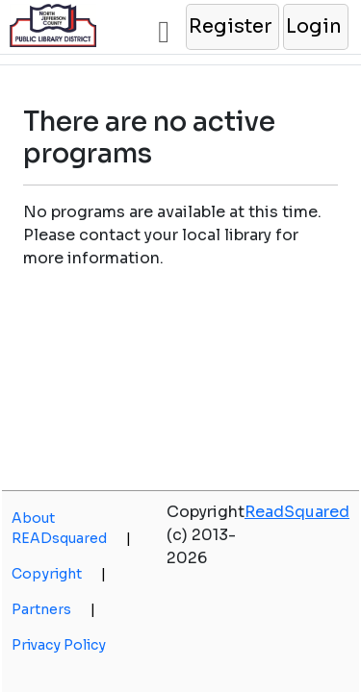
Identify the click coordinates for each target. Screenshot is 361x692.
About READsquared (71, 528)
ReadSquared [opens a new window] (297, 512)
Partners (53, 609)
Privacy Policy (59, 645)
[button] (231, 27)
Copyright (59, 573)
